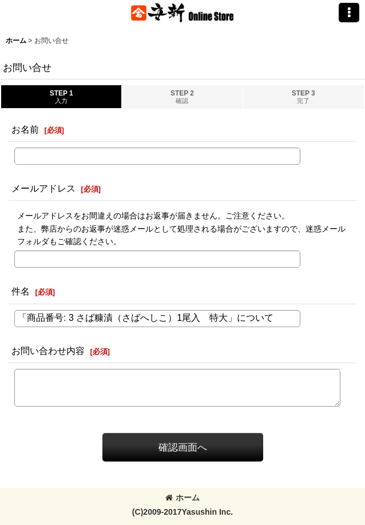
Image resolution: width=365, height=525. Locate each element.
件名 (20, 291)
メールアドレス (43, 188)
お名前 (25, 129)
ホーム (182, 497)
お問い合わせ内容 (48, 350)
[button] (349, 12)
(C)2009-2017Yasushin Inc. (182, 511)
